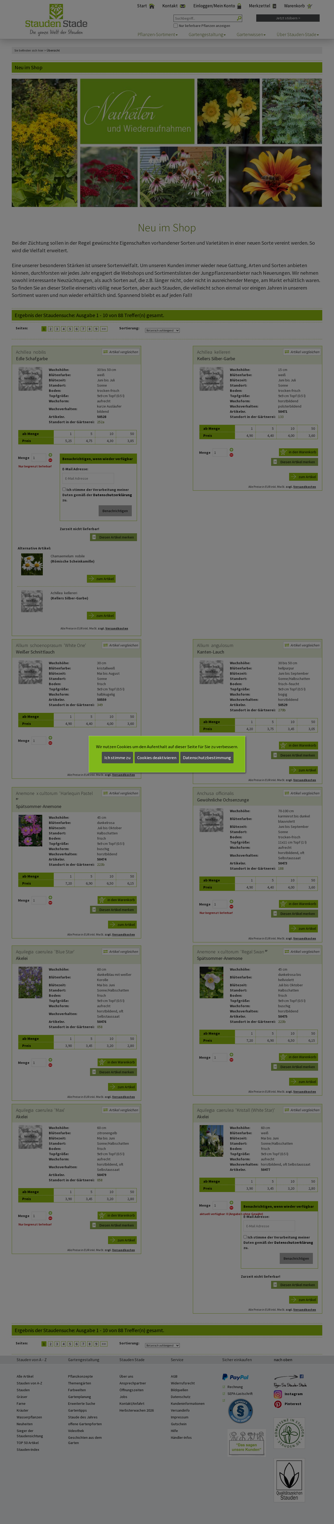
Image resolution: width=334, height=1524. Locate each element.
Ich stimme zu (117, 757)
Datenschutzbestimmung (207, 757)
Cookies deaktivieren (156, 757)
